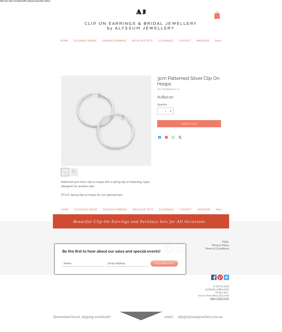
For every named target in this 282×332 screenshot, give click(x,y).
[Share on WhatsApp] (173, 137)
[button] (217, 15)
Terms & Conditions (217, 248)
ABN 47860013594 (219, 298)
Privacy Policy (220, 245)
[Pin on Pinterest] (166, 137)
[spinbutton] (165, 111)
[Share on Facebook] (159, 137)
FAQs (225, 241)
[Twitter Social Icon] (226, 277)
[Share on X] (180, 137)
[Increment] (171, 111)
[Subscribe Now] (164, 263)
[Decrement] (160, 111)
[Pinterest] (220, 277)
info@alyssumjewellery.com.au (200, 317)
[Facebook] (214, 277)
